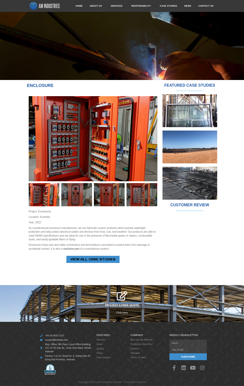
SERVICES (117, 6)
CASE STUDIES (168, 6)
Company (137, 335)
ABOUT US (97, 6)
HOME (79, 6)
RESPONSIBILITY (142, 6)
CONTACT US (205, 6)
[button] (33, 138)
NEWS (187, 6)
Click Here (122, 312)
